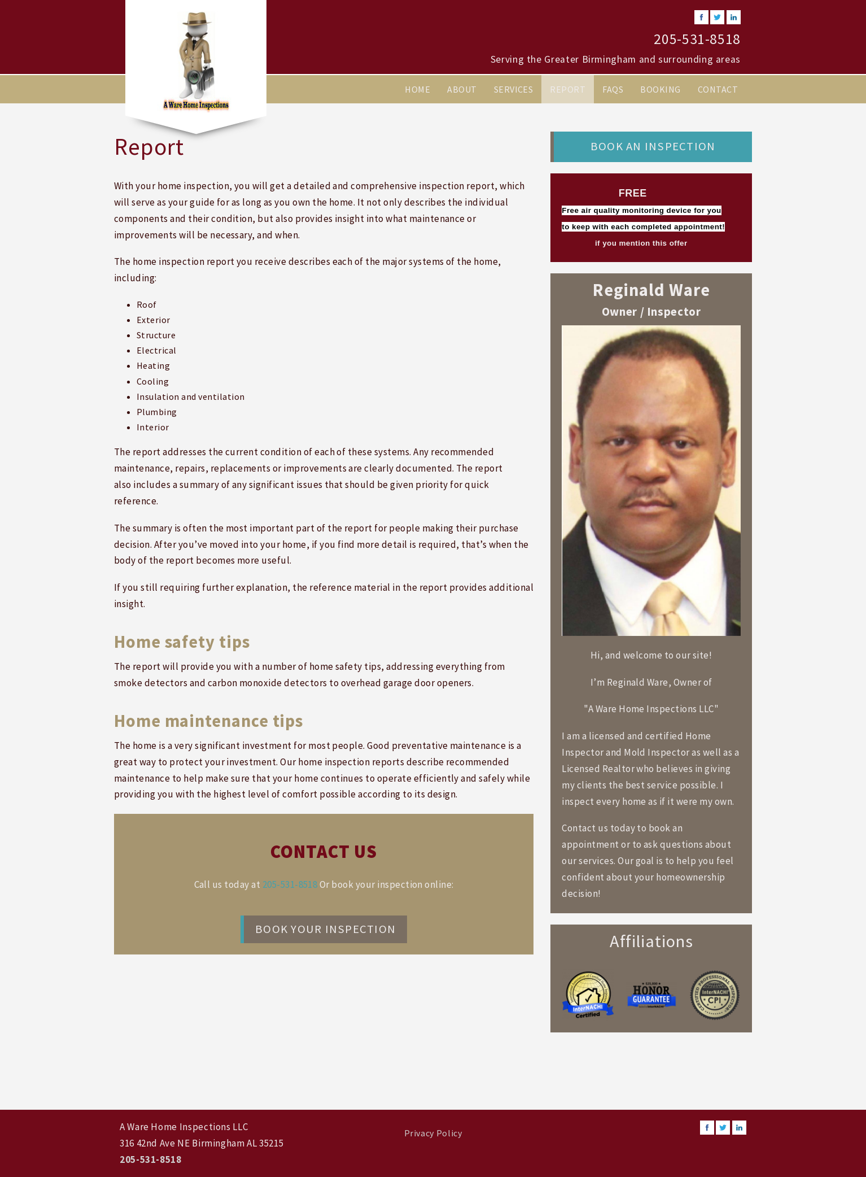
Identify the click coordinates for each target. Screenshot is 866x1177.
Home (417, 89)
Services (513, 89)
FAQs (612, 89)
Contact (718, 89)
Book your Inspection (325, 929)
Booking (660, 89)
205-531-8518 (697, 39)
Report (567, 89)
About (461, 89)
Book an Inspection (653, 146)
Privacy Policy (433, 1133)
